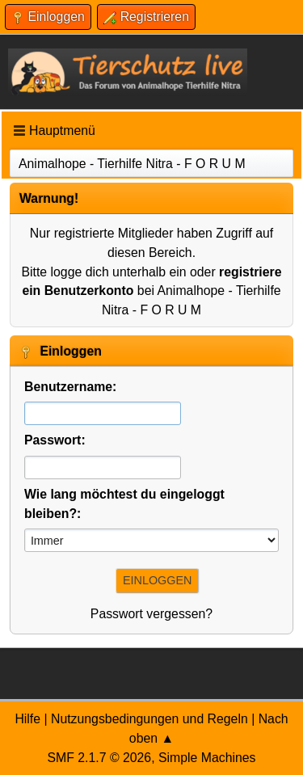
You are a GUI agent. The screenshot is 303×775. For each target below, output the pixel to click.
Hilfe (27, 719)
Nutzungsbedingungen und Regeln (149, 719)
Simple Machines (207, 757)
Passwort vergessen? (151, 614)
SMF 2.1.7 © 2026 (99, 757)
